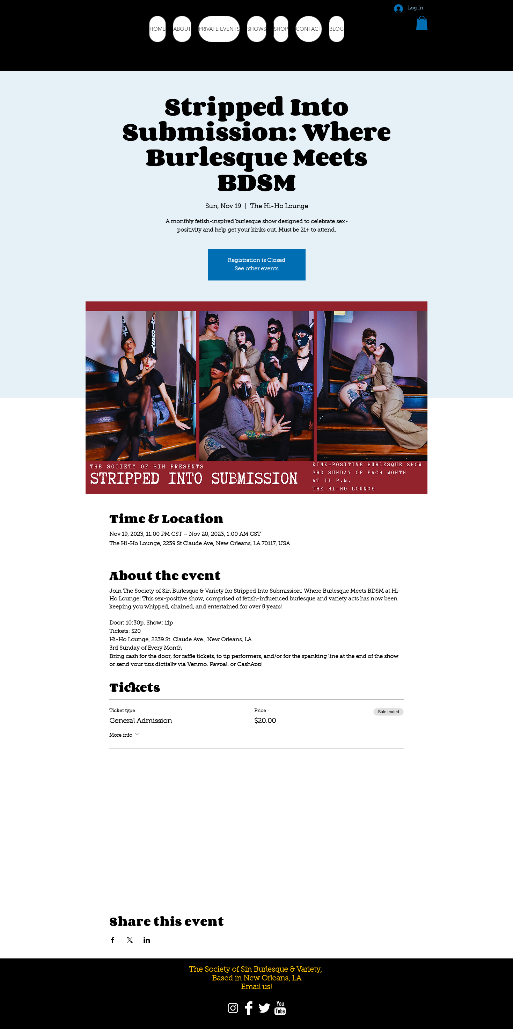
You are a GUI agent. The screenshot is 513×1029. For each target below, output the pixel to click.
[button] (422, 23)
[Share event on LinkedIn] (147, 940)
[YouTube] (280, 1008)
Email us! (256, 987)
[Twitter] (264, 1008)
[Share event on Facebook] (112, 940)
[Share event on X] (129, 940)
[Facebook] (249, 1008)
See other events (256, 269)
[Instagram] (233, 1008)
